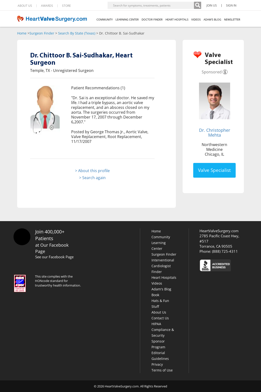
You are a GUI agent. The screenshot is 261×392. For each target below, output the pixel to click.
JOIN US (211, 5)
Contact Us (160, 318)
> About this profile (92, 170)
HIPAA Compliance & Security (162, 330)
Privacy (157, 364)
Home (22, 33)
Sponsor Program (158, 344)
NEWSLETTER (232, 19)
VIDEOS (196, 19)
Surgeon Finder (41, 33)
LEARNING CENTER (127, 19)
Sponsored (212, 72)
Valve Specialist (214, 170)
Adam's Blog (161, 289)
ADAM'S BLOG (212, 19)
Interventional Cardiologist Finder (162, 266)
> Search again (92, 177)
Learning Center (158, 245)
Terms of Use (162, 370)
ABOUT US (25, 5)
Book (155, 295)
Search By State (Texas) (76, 33)
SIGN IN (231, 5)
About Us (158, 312)
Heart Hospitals (163, 277)
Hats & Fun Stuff (160, 303)
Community (160, 237)
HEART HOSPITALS (176, 19)
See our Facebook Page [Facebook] (54, 256)
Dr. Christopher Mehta (214, 132)
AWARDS (47, 5)
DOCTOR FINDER (152, 19)
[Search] (197, 5)
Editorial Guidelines (160, 355)
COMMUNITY (104, 19)
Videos (156, 283)
